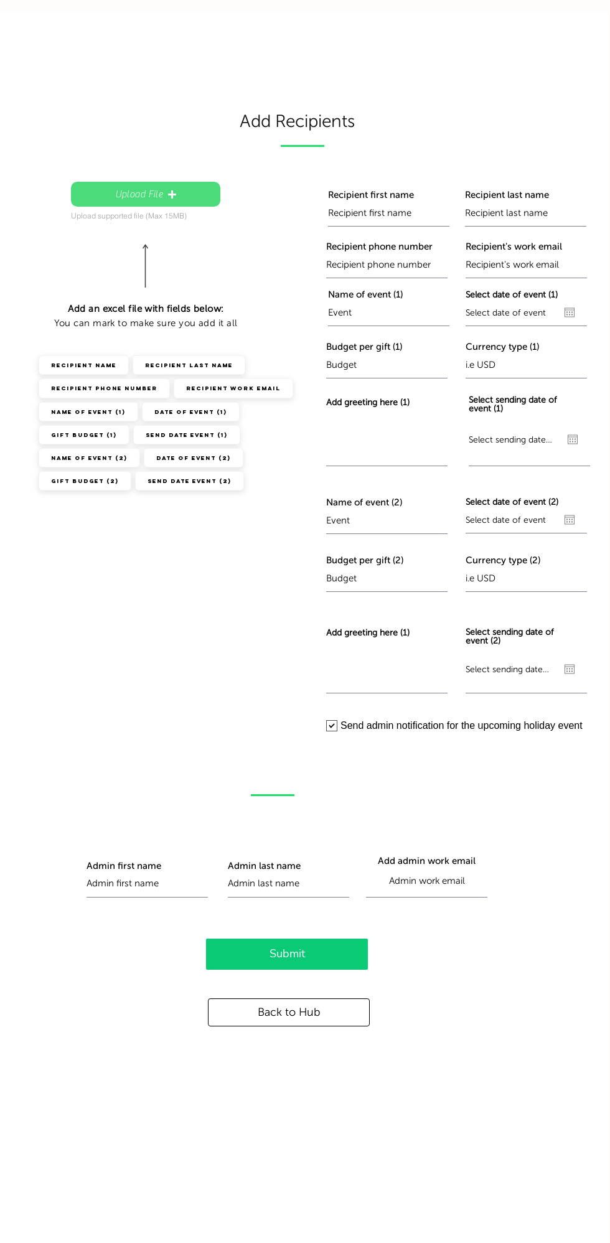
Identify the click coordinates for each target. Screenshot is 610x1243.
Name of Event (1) (88, 411)
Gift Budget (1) (83, 434)
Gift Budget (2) (84, 480)
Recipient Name (83, 364)
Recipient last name (507, 195)
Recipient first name (371, 195)
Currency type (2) (503, 560)
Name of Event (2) (89, 457)
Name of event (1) (365, 294)
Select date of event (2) (512, 502)
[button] (145, 194)
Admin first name (124, 866)
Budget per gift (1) (364, 347)
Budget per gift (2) (364, 560)
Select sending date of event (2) (510, 636)
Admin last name (264, 866)
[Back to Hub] (289, 1012)
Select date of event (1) (512, 295)
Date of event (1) (190, 411)
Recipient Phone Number (103, 388)
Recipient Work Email (233, 388)
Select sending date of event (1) (513, 404)
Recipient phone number (379, 246)
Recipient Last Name (188, 364)
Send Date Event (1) (186, 434)
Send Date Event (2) (189, 480)
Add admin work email (427, 861)
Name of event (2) (364, 502)
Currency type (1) (502, 347)
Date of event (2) (193, 457)
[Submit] (287, 954)
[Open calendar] (570, 312)
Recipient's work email (514, 246)
